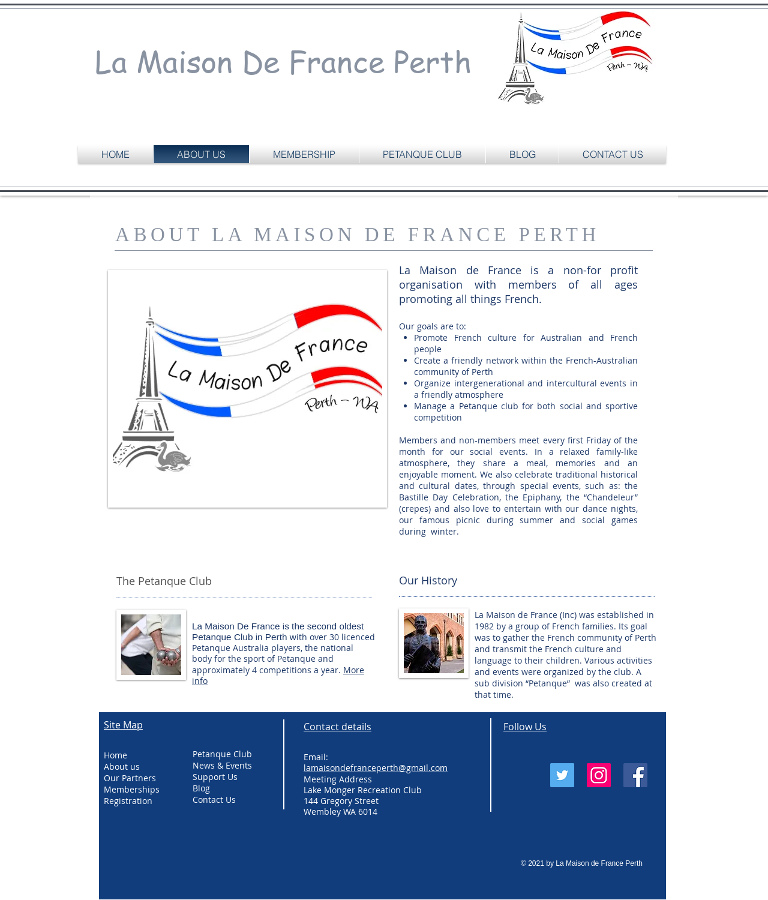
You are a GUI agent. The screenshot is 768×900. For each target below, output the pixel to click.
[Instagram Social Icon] (599, 775)
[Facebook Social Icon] (635, 775)
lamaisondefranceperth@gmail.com (376, 767)
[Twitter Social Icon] (562, 775)
